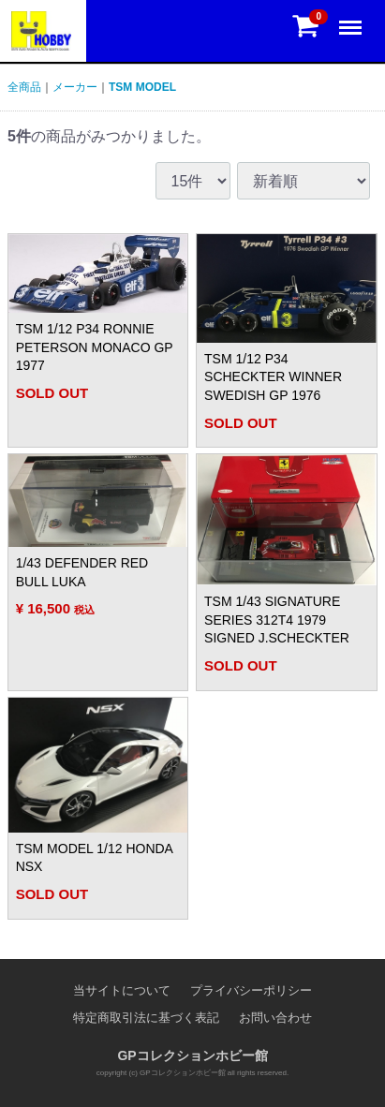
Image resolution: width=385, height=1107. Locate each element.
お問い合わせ (275, 1018)
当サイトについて (121, 990)
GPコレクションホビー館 (192, 1055)
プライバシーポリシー (251, 990)
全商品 (24, 87)
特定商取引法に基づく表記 (146, 1018)
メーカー (74, 87)
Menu (352, 19)
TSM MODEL (142, 87)
